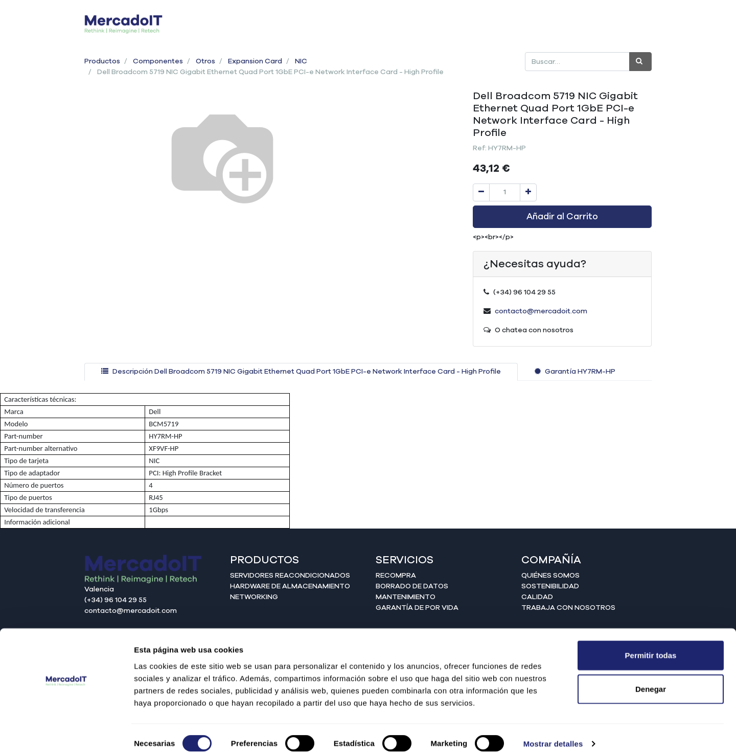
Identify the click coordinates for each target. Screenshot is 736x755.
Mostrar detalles (553, 734)
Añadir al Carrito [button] (562, 216)
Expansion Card (255, 61)
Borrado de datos (412, 586)
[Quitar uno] (481, 192)
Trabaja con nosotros (568, 607)
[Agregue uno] (528, 192)
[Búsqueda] (640, 61)
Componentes (158, 61)
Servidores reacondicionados (290, 575)
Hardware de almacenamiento (290, 586)
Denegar (650, 680)
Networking (254, 597)
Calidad (537, 597)
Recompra (396, 575)
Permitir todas (651, 646)
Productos (102, 61)
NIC (301, 61)
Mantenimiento (405, 597)
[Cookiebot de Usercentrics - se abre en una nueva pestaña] (66, 735)
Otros (205, 61)
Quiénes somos (550, 575)
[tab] (301, 372)
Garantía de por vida (417, 607)
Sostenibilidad (550, 586)
